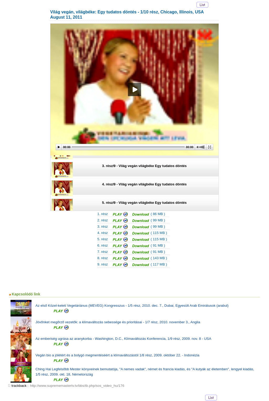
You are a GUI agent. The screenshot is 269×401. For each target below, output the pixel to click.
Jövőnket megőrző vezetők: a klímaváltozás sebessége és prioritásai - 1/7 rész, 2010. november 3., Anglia (117, 322)
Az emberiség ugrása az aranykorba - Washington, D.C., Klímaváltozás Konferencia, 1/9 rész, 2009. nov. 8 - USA (123, 339)
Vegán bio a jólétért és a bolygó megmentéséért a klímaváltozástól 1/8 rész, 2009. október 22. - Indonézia (117, 355)
